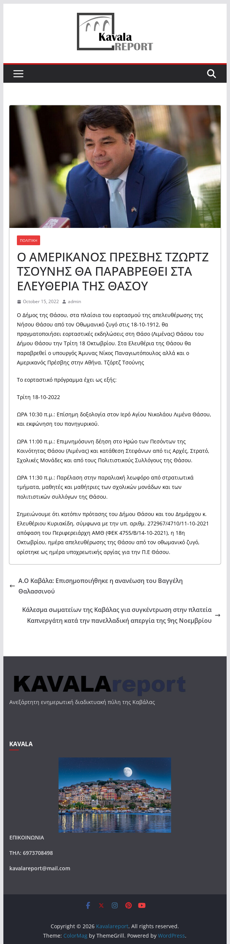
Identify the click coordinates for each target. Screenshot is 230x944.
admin (74, 301)
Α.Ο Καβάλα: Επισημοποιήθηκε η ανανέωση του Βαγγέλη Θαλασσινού (96, 586)
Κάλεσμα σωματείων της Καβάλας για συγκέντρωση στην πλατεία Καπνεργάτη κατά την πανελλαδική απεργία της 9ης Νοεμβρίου (121, 615)
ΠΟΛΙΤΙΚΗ (28, 240)
